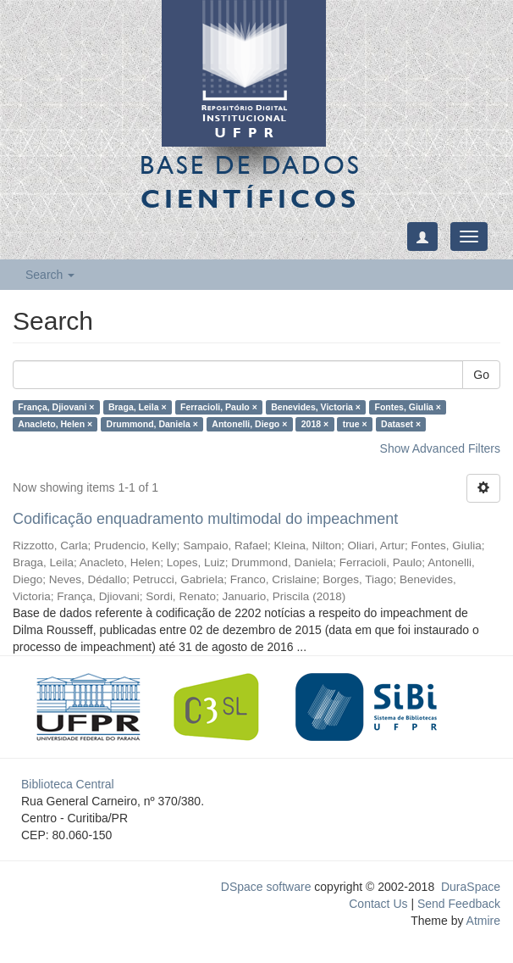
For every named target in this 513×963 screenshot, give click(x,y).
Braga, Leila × (137, 407)
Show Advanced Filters (440, 448)
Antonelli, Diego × (249, 424)
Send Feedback (458, 903)
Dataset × (401, 424)
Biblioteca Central (67, 784)
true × (355, 424)
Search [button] (49, 274)
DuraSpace (470, 886)
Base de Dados (250, 181)
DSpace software (266, 886)
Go (481, 374)
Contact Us (378, 903)
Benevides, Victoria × (316, 407)
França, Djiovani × (56, 407)
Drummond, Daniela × (152, 424)
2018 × (314, 424)
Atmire (481, 920)
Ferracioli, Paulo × (218, 407)
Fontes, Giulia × (407, 407)
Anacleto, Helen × (55, 424)
